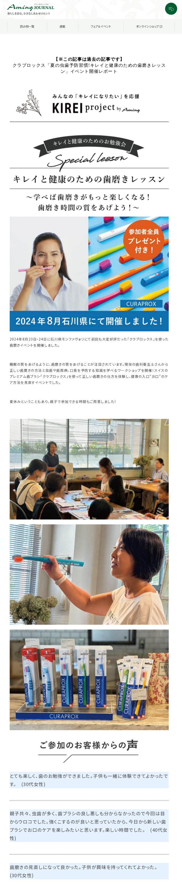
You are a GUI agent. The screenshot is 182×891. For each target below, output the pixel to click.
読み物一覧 (27, 26)
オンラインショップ (149, 26)
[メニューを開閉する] (171, 9)
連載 (62, 26)
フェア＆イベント (101, 26)
